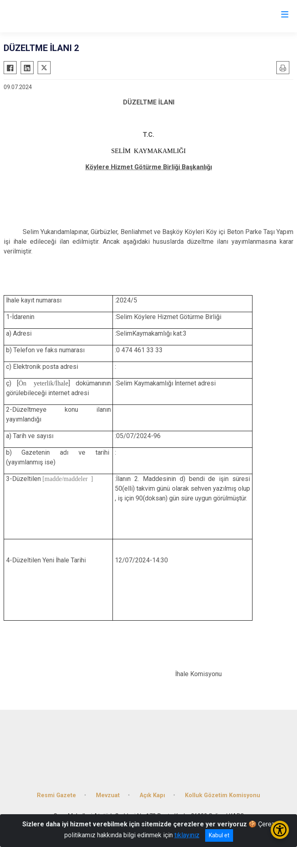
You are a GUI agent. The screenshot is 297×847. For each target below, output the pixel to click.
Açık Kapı (152, 795)
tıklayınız (186, 835)
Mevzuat (108, 795)
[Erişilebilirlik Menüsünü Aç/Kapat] (280, 830)
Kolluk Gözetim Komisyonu (222, 795)
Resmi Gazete (56, 795)
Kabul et (219, 835)
